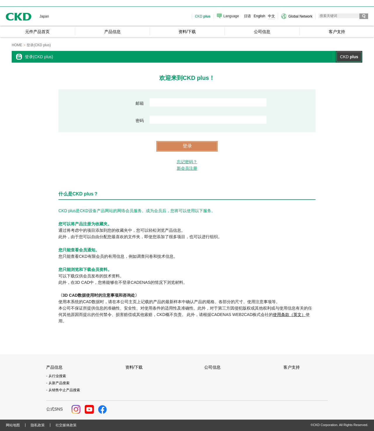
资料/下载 (134, 367)
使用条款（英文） (289, 314)
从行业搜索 (57, 376)
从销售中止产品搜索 (64, 390)
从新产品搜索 (59, 383)
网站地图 (13, 425)
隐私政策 (38, 425)
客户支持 (291, 367)
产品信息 (54, 367)
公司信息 (212, 367)
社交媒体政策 (66, 425)
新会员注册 (187, 168)
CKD (19, 16)
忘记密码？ (187, 161)
